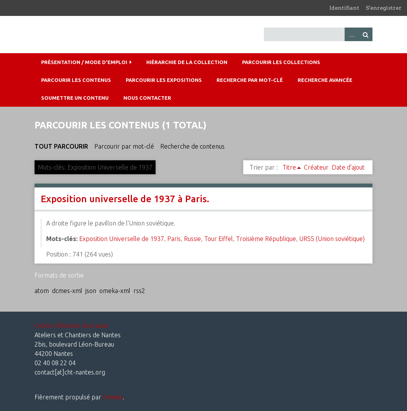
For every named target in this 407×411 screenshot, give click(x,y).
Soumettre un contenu (75, 98)
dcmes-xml (67, 290)
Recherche (365, 34)
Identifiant (344, 8)
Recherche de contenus (192, 146)
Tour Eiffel (218, 238)
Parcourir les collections (281, 62)
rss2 (139, 290)
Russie (192, 238)
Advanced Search (352, 34)
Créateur (316, 167)
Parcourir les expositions (164, 80)
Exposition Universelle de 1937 (121, 238)
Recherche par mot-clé (249, 80)
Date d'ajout (348, 167)
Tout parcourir (61, 146)
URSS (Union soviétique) (332, 238)
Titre (289, 167)
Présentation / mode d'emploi (84, 62)
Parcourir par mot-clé (124, 146)
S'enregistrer (384, 8)
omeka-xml (114, 290)
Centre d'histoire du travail (71, 325)
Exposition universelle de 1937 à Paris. (125, 199)
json (90, 290)
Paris (174, 238)
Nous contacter (147, 98)
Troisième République (266, 238)
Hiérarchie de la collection (186, 62)
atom (42, 290)
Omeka (113, 397)
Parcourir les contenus (76, 80)
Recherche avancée (325, 80)
